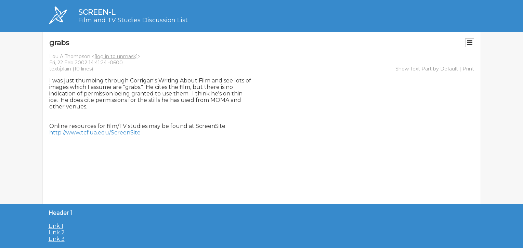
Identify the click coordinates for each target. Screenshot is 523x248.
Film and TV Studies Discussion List (133, 20)
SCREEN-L (96, 12)
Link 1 (56, 226)
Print (468, 69)
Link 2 (57, 232)
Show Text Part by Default (426, 69)
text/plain (60, 69)
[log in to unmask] (116, 56)
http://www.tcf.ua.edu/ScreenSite (95, 132)
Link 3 (57, 239)
